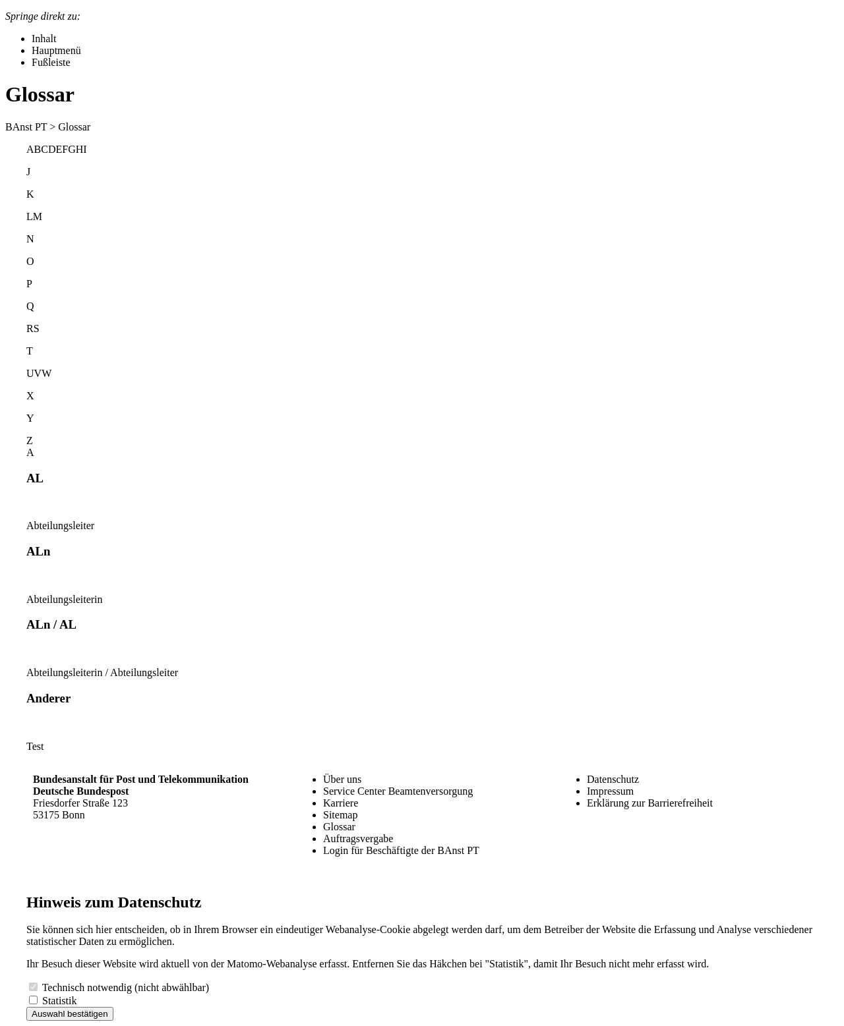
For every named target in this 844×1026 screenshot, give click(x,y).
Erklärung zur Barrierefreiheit (650, 803)
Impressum (610, 791)
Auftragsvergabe (358, 838)
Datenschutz (613, 779)
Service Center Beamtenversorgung (398, 791)
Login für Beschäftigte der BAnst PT (401, 850)
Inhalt (44, 38)
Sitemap (340, 814)
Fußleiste (51, 62)
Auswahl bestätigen (70, 1014)
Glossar (339, 826)
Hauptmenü (56, 50)
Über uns (342, 779)
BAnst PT (26, 126)
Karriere (340, 803)
